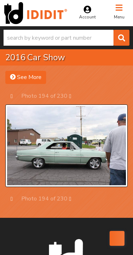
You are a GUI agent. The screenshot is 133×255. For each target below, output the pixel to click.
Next (73, 95)
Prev (15, 95)
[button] (66, 38)
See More (25, 77)
